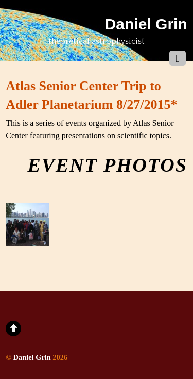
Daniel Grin (32, 357)
